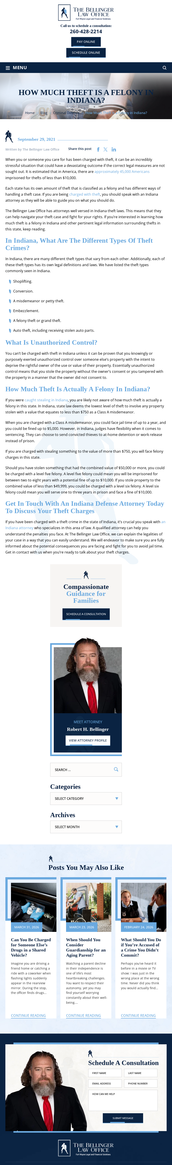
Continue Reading (28, 1015)
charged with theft (84, 194)
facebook (98, 149)
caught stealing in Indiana (46, 400)
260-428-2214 (86, 31)
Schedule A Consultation (86, 614)
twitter (105, 149)
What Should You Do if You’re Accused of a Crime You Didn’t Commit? (141, 947)
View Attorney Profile (88, 740)
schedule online (86, 52)
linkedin (114, 149)
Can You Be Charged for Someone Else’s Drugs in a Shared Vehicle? (31, 947)
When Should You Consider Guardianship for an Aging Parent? (86, 947)
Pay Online (86, 41)
